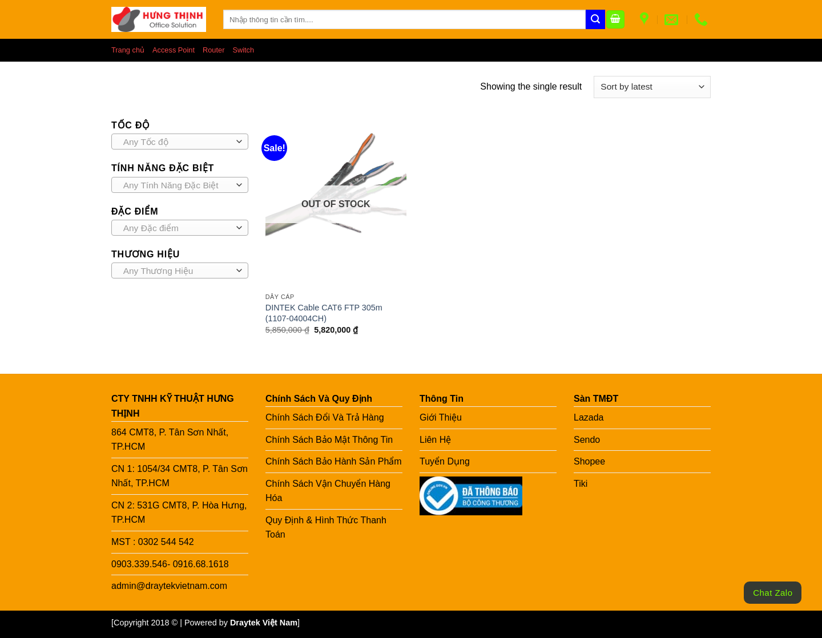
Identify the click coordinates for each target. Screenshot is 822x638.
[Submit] (595, 19)
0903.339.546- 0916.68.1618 (170, 564)
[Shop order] (652, 87)
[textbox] (177, 142)
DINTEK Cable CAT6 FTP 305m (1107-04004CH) (323, 313)
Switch (243, 50)
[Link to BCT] (471, 496)
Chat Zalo (772, 592)
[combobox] (179, 142)
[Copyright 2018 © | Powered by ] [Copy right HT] (205, 622)
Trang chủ (127, 50)
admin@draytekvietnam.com (169, 586)
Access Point (173, 50)
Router (213, 50)
